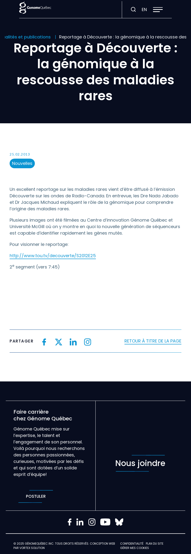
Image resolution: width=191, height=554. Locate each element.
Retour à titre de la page (152, 341)
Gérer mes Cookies (134, 548)
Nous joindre (140, 463)
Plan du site (154, 544)
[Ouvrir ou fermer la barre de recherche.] (133, 9)
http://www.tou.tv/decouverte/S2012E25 (53, 256)
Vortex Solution (32, 548)
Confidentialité (131, 544)
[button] (158, 9)
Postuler (35, 496)
